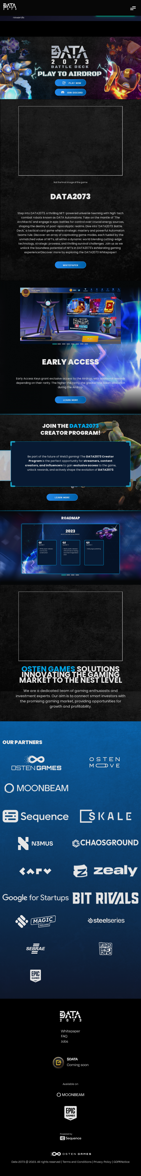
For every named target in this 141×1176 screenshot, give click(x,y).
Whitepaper (70, 1031)
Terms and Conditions (77, 1161)
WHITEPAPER (70, 265)
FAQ (64, 1036)
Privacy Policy (102, 1161)
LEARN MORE (70, 400)
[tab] (54, 344)
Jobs (64, 1041)
